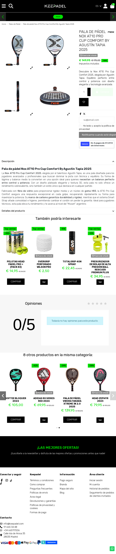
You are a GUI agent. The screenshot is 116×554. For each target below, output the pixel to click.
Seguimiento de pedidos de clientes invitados (102, 494)
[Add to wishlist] (84, 102)
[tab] (58, 161)
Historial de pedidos (99, 488)
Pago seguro (66, 480)
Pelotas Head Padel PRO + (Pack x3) (16, 264)
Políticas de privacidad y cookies (42, 507)
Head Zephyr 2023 (100, 399)
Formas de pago (38, 512)
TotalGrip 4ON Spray (72, 263)
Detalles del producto (58, 210)
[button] (3, 16)
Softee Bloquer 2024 (15, 399)
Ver (44, 282)
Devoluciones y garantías (43, 501)
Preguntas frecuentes (41, 488)
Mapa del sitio (67, 488)
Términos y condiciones (42, 480)
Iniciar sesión (96, 480)
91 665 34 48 (10, 527)
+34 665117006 (12, 530)
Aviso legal (35, 496)
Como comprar (37, 484)
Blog (62, 492)
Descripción (58, 161)
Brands (63, 484)
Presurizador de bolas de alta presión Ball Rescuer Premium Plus (100, 267)
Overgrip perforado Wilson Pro (44, 264)
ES (99, 6)
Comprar (16, 281)
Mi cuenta (95, 484)
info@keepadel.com (14, 523)
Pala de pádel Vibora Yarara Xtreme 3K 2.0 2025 (72, 402)
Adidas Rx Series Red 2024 (44, 399)
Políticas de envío (39, 492)
